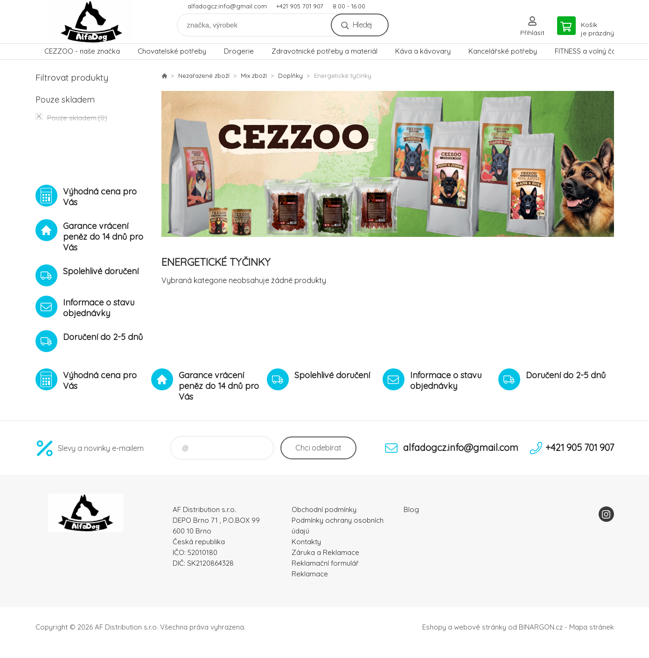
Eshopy (434, 627)
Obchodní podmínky (324, 509)
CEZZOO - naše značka (82, 51)
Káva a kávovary (423, 51)
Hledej (362, 24)
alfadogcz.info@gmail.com (227, 6)
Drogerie (239, 51)
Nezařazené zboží (204, 75)
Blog (411, 509)
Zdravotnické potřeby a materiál (324, 51)
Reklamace (310, 573)
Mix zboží (254, 75)
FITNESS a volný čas (587, 51)
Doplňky (290, 75)
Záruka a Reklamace (325, 552)
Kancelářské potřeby (502, 51)
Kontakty (306, 541)
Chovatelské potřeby (172, 51)
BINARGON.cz (541, 627)
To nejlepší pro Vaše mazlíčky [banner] (91, 21)
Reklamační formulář (325, 563)
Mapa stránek (591, 627)
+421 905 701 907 (299, 6)
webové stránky (480, 627)
